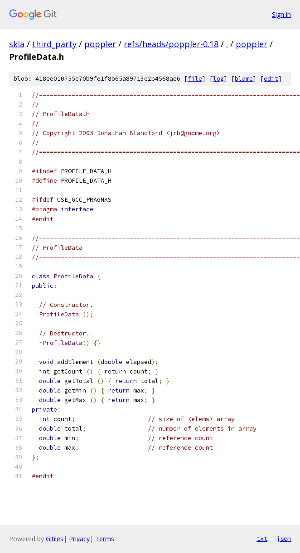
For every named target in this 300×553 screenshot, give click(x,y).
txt (261, 538)
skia (16, 44)
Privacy (79, 538)
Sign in (281, 14)
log (218, 78)
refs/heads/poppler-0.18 (171, 44)
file (195, 78)
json (283, 538)
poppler (100, 44)
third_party (54, 44)
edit (271, 78)
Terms (104, 538)
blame (244, 78)
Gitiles (54, 538)
